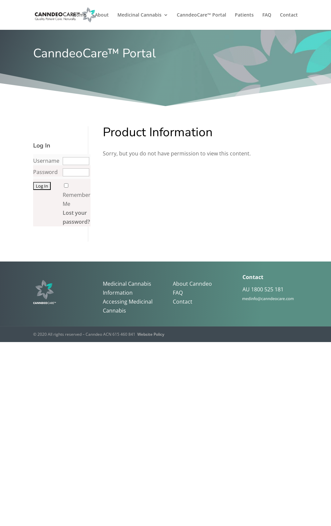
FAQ (266, 15)
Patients (244, 15)
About (102, 15)
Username (46, 160)
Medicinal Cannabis (139, 15)
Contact (289, 15)
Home (79, 15)
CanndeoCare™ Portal (201, 15)
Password (45, 172)
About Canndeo (192, 283)
